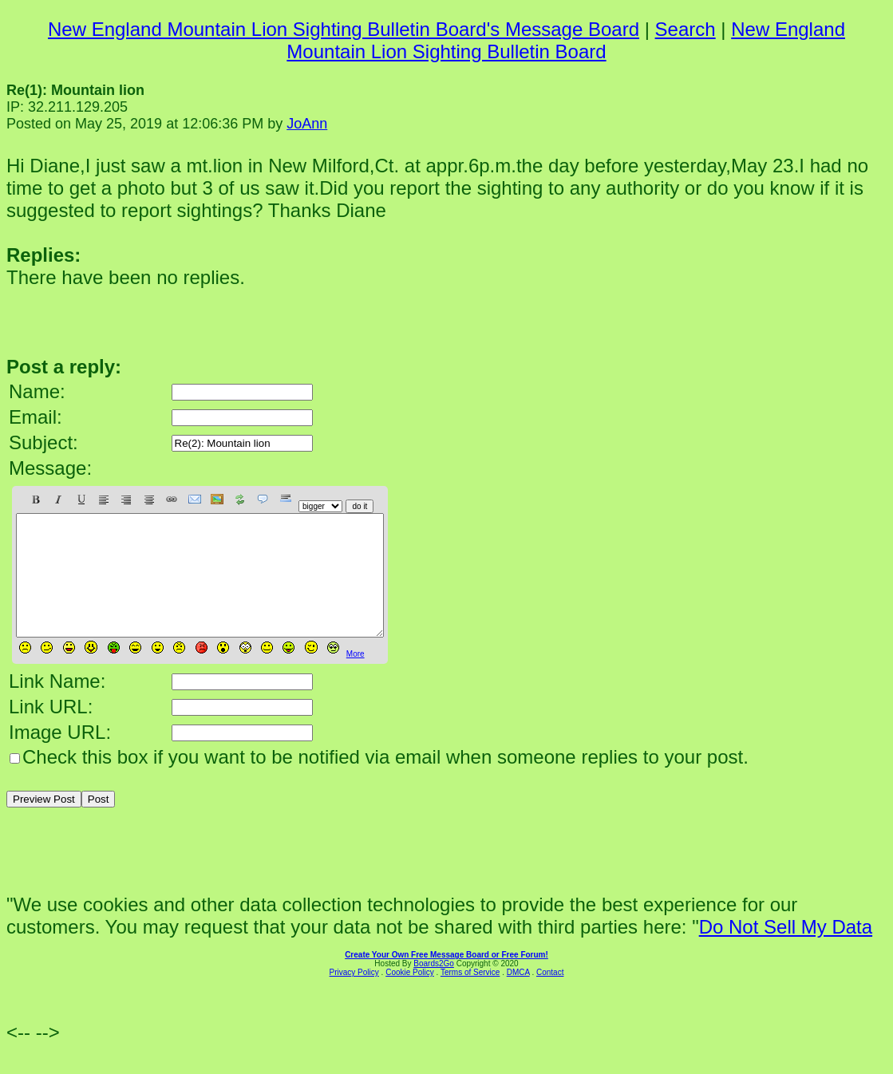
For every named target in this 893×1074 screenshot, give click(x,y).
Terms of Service (470, 996)
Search (685, 29)
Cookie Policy (409, 996)
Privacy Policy (354, 996)
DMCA (518, 996)
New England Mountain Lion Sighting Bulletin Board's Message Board (343, 29)
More (355, 677)
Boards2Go (433, 987)
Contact (549, 996)
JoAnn (306, 124)
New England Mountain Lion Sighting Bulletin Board (565, 40)
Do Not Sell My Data (785, 950)
